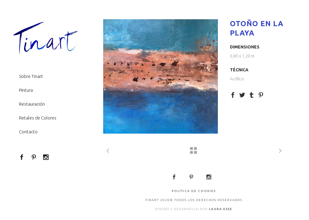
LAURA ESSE (220, 209)
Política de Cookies (194, 191)
